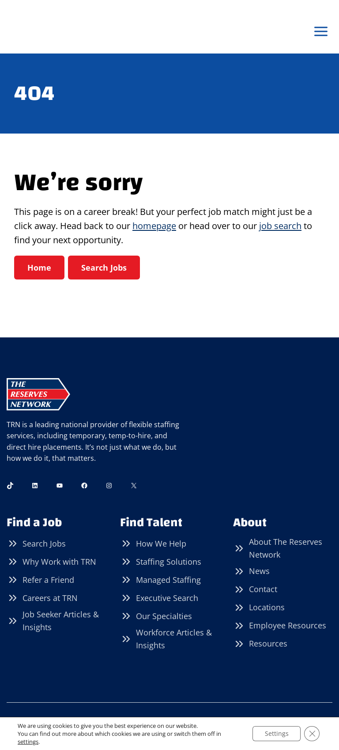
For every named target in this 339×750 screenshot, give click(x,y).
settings (28, 742)
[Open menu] (320, 31)
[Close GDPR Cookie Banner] (312, 734)
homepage (154, 226)
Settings (275, 733)
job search (280, 226)
